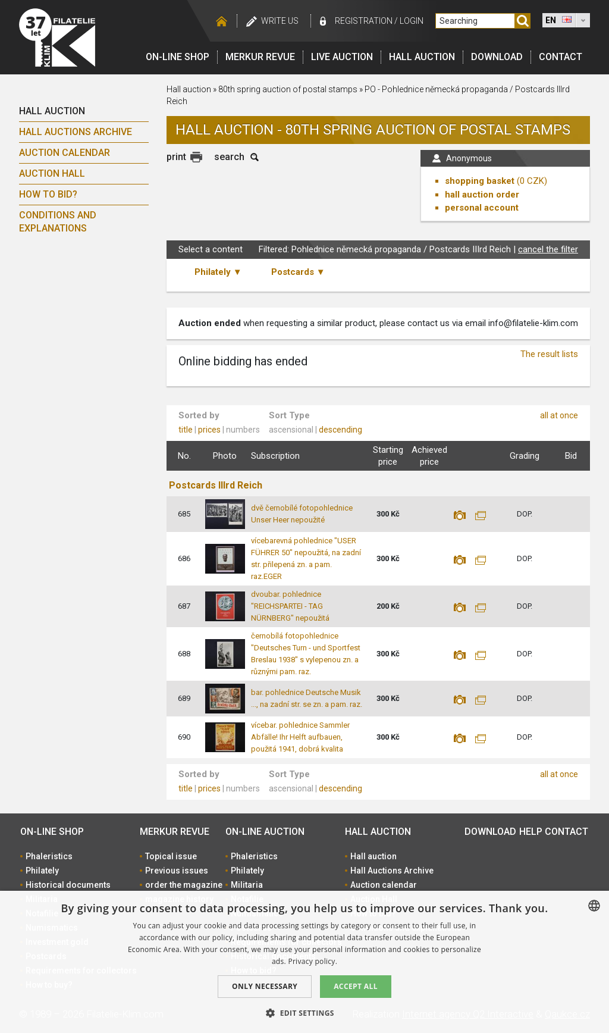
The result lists (549, 354)
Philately (42, 870)
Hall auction (422, 56)
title (185, 429)
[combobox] (594, 906)
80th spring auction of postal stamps (287, 89)
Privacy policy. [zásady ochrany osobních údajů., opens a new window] (312, 961)
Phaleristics (49, 856)
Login (411, 21)
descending (340, 429)
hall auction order (482, 194)
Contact (560, 56)
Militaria (247, 885)
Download (497, 56)
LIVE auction (342, 56)
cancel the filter (548, 249)
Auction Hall (52, 173)
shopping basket (479, 181)
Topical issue (171, 856)
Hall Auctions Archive (75, 131)
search (229, 156)
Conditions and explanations (57, 221)
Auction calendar (64, 152)
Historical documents (68, 885)
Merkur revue (260, 56)
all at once (559, 415)
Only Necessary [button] (264, 986)
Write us (280, 21)
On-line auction (264, 831)
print (176, 156)
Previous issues (176, 870)
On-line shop (177, 56)
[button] (304, 1013)
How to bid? (48, 194)
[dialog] (304, 962)
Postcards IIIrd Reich (215, 485)
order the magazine (183, 885)
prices (209, 429)
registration (364, 21)
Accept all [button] (356, 986)
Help (530, 831)
